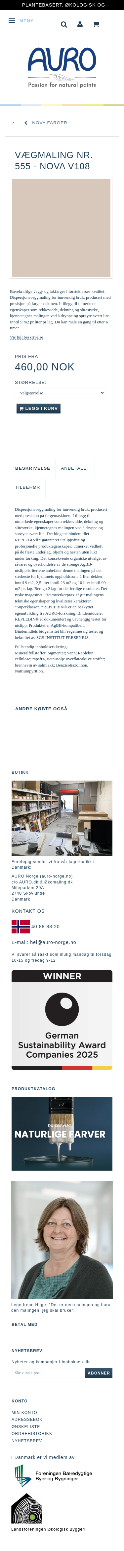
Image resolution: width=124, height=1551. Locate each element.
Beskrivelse (32, 468)
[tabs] (64, 23)
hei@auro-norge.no (53, 942)
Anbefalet (75, 468)
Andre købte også (41, 708)
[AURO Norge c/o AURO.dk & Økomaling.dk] (62, 63)
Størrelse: (31, 382)
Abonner (99, 1373)
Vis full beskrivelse (26, 337)
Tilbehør (27, 487)
